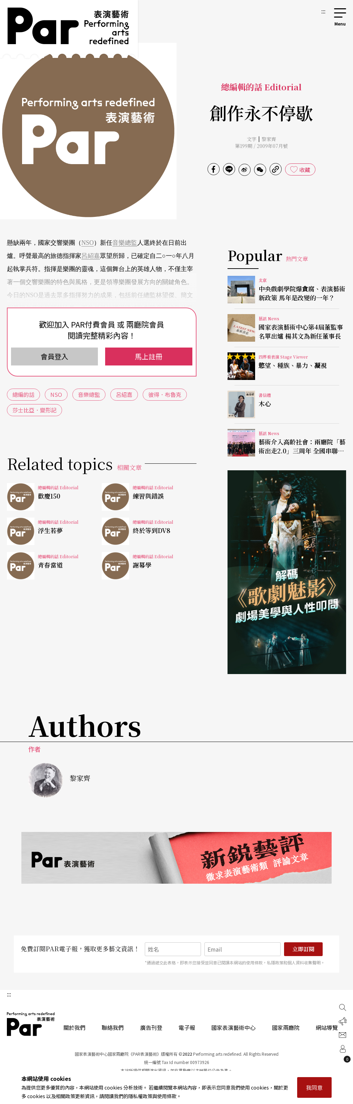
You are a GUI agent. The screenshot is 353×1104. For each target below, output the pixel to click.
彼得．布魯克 (164, 394)
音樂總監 (124, 242)
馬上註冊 (148, 356)
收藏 (304, 169)
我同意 (314, 1087)
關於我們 (74, 1027)
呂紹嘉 (90, 255)
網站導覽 (327, 1027)
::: (323, 11)
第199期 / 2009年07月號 (261, 145)
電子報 (187, 1027)
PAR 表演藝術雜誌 (31, 1024)
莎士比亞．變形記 (34, 410)
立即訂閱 (303, 949)
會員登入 (54, 356)
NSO (87, 242)
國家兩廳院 (286, 1027)
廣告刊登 (151, 1027)
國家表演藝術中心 (233, 1027)
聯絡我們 (113, 1027)
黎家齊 (269, 139)
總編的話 (23, 394)
